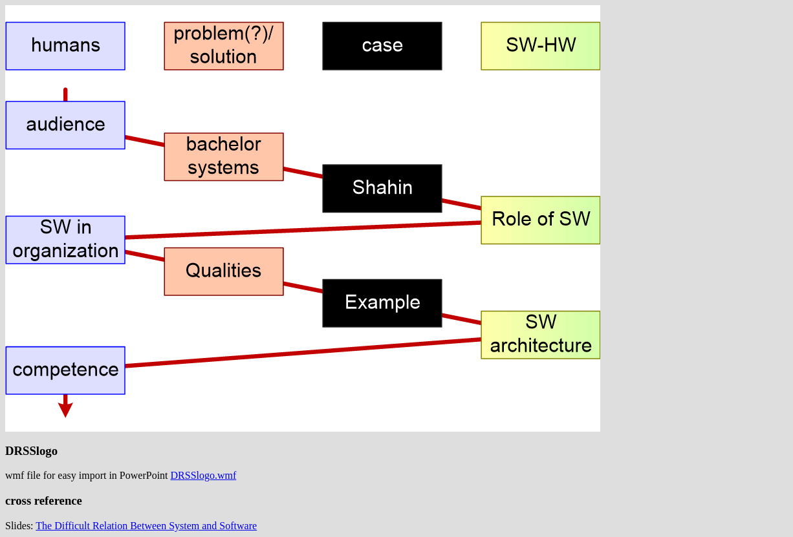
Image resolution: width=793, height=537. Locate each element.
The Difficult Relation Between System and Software (146, 525)
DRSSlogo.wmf (204, 475)
